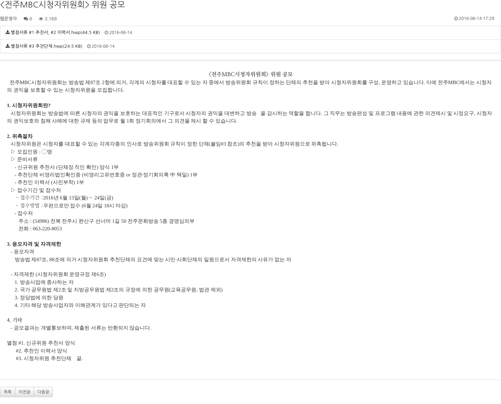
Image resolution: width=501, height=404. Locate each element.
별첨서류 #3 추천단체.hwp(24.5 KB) (46, 46)
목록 (8, 392)
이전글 (25, 392)
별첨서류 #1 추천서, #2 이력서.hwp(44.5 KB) (55, 32)
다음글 (43, 392)
